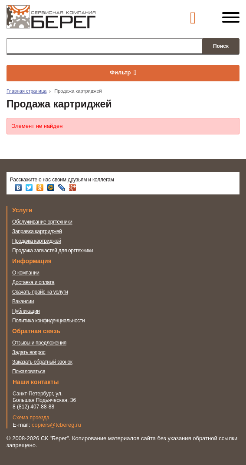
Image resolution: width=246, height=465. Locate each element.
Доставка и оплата (33, 282)
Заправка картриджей (37, 231)
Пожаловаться (28, 371)
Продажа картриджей (36, 241)
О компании (25, 273)
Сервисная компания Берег (51, 21)
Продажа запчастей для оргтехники (52, 251)
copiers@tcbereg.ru (56, 425)
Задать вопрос (29, 352)
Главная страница (26, 91)
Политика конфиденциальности (48, 321)
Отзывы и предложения (39, 343)
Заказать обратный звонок (42, 362)
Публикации (26, 311)
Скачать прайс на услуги (40, 292)
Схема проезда (31, 418)
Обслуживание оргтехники (42, 222)
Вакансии (23, 301)
